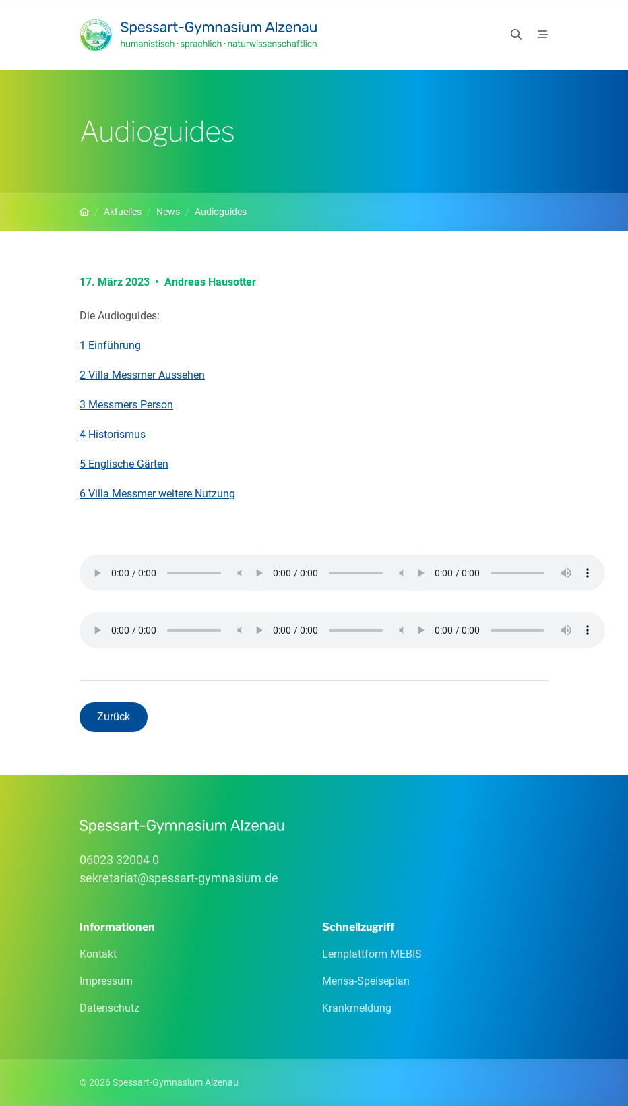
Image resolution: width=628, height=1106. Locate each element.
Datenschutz (109, 1008)
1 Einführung (110, 345)
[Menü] (543, 35)
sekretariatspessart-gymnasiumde (179, 878)
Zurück (113, 716)
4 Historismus (113, 434)
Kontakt (98, 954)
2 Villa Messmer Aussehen (142, 375)
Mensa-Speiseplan (366, 981)
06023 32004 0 (119, 860)
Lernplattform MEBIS (372, 954)
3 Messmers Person (126, 404)
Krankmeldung (356, 1008)
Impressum (106, 981)
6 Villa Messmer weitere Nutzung (157, 493)
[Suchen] (516, 35)
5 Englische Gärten (124, 464)
